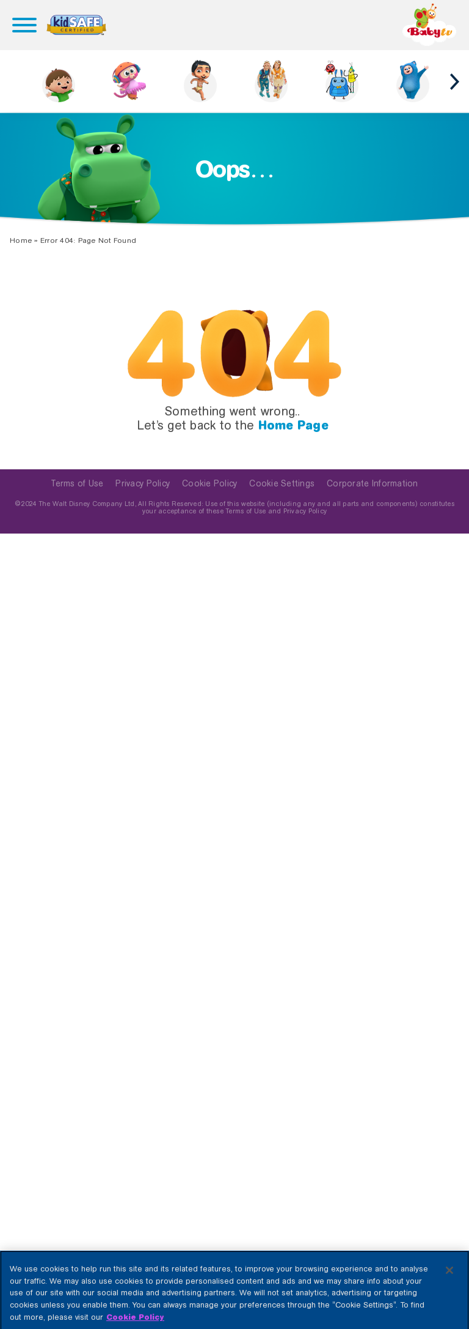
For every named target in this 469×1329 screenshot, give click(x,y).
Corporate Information (372, 483)
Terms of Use (77, 483)
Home (21, 240)
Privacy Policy (142, 483)
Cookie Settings (281, 483)
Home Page (293, 425)
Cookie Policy (209, 483)
